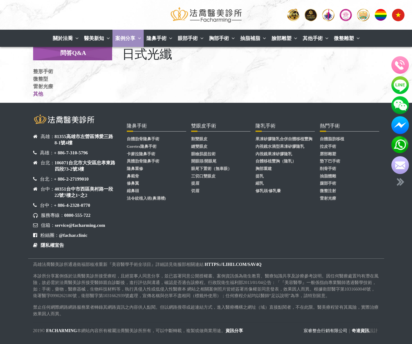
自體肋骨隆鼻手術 (143, 139)
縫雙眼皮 (199, 146)
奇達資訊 (360, 330)
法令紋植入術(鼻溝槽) (146, 198)
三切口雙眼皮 (203, 176)
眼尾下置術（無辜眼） (211, 169)
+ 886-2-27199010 (71, 179)
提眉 (195, 183)
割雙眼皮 (199, 139)
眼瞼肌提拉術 (203, 154)
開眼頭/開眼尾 (204, 161)
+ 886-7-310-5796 (71, 152)
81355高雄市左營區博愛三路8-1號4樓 (84, 139)
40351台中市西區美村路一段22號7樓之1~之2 (84, 192)
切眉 (195, 191)
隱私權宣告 (52, 245)
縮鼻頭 (133, 191)
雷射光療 (43, 86)
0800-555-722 (77, 215)
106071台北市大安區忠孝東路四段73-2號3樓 (85, 166)
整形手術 (43, 71)
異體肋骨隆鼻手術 (143, 161)
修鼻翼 (133, 183)
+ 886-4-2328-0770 (72, 205)
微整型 (40, 79)
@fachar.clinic (73, 235)
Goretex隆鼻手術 (142, 146)
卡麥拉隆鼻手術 (141, 154)
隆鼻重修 (135, 169)
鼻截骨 (133, 176)
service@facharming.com (80, 225)
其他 (38, 94)
